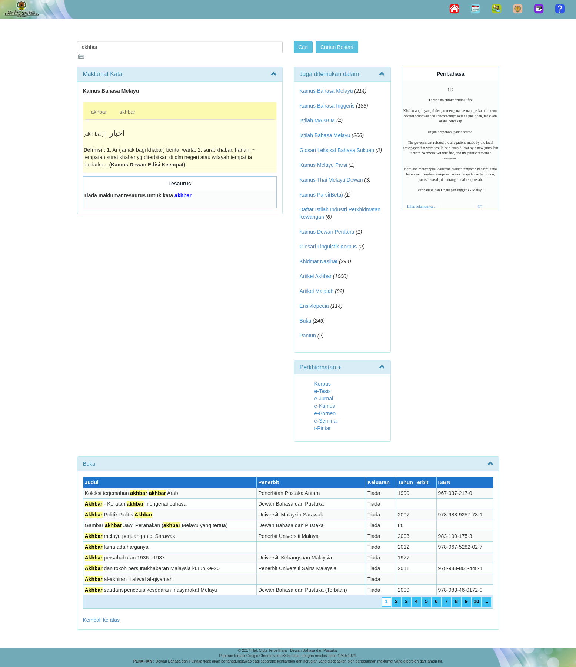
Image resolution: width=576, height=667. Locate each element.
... (486, 601)
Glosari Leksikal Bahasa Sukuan (337, 150)
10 (476, 601)
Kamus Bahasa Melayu (327, 91)
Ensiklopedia (314, 306)
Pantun (308, 336)
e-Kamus (324, 406)
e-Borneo (325, 413)
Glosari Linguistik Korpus (328, 247)
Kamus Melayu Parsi (323, 165)
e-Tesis (322, 391)
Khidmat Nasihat (319, 261)
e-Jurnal (323, 399)
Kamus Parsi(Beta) (321, 195)
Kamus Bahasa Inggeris (327, 106)
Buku (306, 321)
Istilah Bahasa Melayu (325, 135)
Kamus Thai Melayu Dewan (331, 180)
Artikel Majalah (317, 291)
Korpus (322, 384)
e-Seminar (326, 421)
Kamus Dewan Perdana (327, 232)
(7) (480, 206)
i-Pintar (322, 428)
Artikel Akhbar (316, 276)
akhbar (99, 112)
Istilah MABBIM (317, 120)
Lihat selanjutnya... (421, 206)
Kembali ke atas (101, 620)
